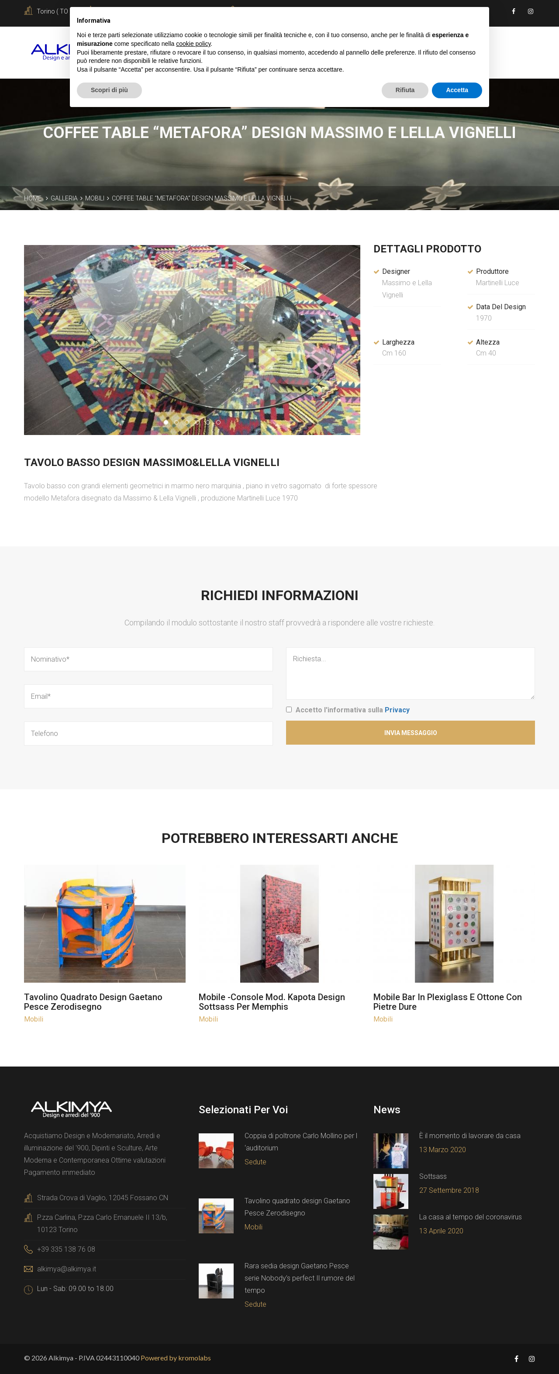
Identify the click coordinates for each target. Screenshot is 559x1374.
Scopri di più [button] (109, 89)
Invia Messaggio (410, 732)
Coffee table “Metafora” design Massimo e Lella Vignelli (201, 198)
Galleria (64, 198)
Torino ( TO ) (54, 11)
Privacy (397, 710)
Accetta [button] (457, 89)
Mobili (94, 198)
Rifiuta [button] (405, 89)
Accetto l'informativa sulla (353, 710)
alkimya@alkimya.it (66, 1269)
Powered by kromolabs (176, 1357)
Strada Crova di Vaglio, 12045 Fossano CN (102, 1198)
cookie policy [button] (193, 43)
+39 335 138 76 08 (66, 1249)
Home (32, 198)
